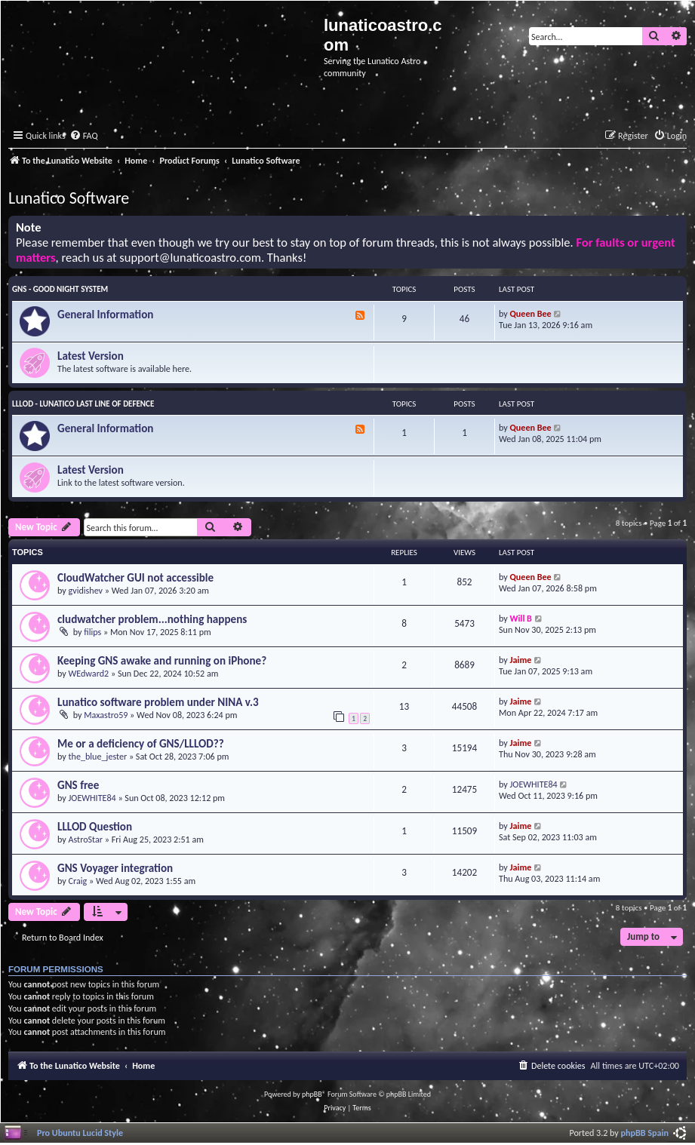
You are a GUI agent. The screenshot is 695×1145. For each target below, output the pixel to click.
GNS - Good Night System (60, 289)
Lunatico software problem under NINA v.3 (158, 702)
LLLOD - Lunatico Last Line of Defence (83, 404)
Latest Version (90, 356)
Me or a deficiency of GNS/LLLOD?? (140, 744)
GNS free (78, 785)
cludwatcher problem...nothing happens (152, 619)
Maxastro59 (106, 714)
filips (92, 631)
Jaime (521, 659)
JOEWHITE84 (92, 797)
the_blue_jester (98, 756)
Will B (521, 618)
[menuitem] (83, 136)
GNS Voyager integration (115, 868)
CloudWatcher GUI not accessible (135, 578)
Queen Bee (531, 313)
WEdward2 (89, 673)
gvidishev (86, 590)
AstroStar (86, 839)
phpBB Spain (645, 1132)
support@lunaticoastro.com (190, 257)
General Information (105, 314)
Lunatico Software (68, 198)
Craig (78, 880)
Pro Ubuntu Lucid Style (80, 1132)
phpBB (312, 1094)
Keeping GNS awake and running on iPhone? (161, 661)
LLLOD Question (94, 826)
